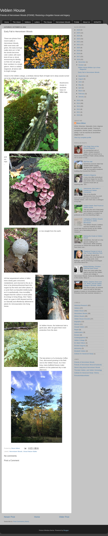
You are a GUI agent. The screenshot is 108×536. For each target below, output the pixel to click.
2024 (78, 36)
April (80, 88)
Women (76, 324)
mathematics (78, 332)
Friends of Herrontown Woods (84, 362)
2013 (78, 106)
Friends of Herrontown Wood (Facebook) (88, 365)
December (82, 62)
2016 (78, 59)
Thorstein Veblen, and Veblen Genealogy (88, 370)
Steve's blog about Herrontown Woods (87, 367)
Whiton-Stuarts (79, 316)
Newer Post (9, 517)
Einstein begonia (80, 345)
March (80, 91)
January (81, 97)
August (81, 79)
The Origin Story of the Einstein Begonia (91, 147)
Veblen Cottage (79, 340)
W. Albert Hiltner (79, 343)
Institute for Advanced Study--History (86, 373)
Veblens (28, 22)
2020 (78, 47)
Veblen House (12, 10)
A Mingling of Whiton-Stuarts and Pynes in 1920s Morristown (93, 220)
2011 (78, 112)
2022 (78, 42)
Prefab (76, 22)
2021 (78, 44)
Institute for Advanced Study (83, 354)
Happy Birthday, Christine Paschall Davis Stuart (92, 267)
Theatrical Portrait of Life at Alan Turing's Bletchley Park (92, 252)
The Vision (17, 22)
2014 (78, 103)
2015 (78, 100)
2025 (78, 33)
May (80, 85)
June (80, 82)
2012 (78, 109)
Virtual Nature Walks (30, 451)
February (81, 93)
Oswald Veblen (79, 327)
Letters (37, 22)
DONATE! (97, 22)
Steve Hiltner (81, 123)
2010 (78, 115)
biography (77, 321)
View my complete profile (82, 137)
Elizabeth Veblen (80, 351)
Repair (76, 329)
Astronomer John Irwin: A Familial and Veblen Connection (91, 190)
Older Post (64, 517)
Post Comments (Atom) (21, 521)
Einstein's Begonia (89, 175)
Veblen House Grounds (82, 319)
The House (48, 22)
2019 (78, 50)
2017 (78, 56)
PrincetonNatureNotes (81, 375)
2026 (78, 30)
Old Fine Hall (87, 161)
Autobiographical (80, 337)
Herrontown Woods (63, 22)
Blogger (66, 530)
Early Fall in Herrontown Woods (88, 72)
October (81, 65)
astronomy (77, 348)
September (82, 76)
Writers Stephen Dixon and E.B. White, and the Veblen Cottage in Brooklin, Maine (92, 283)
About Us (86, 22)
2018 (78, 53)
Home (6, 22)
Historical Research (80, 305)
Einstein (77, 335)
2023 (78, 39)
